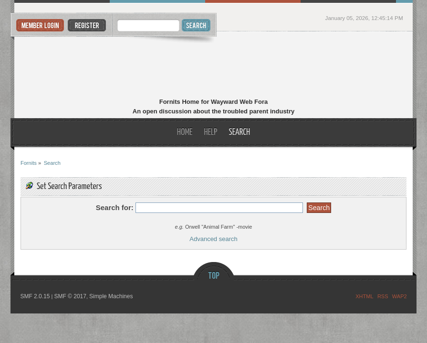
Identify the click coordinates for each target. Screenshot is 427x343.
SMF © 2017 (70, 296)
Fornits (213, 65)
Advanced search (213, 238)
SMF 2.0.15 (35, 296)
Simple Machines (111, 296)
